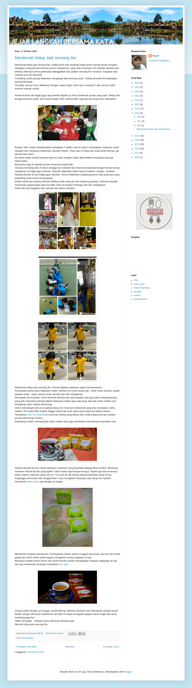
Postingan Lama (111, 646)
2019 (137, 108)
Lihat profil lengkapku (159, 60)
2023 (137, 91)
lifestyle (137, 291)
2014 (137, 148)
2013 (137, 153)
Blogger (128, 671)
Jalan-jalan (139, 284)
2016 (137, 140)
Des (139, 117)
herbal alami (27, 638)
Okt (139, 125)
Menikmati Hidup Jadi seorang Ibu (45, 57)
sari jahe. (64, 564)
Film (136, 280)
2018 (137, 113)
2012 (137, 157)
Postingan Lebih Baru (26, 646)
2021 (137, 100)
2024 (137, 87)
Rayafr (155, 56)
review (137, 295)
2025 (137, 83)
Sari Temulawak (35, 414)
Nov (139, 121)
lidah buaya (33, 481)
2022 (137, 96)
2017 (137, 136)
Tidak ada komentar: (54, 633)
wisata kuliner (140, 299)
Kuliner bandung (142, 288)
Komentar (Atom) (35, 652)
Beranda (70, 646)
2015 (137, 144)
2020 (137, 104)
